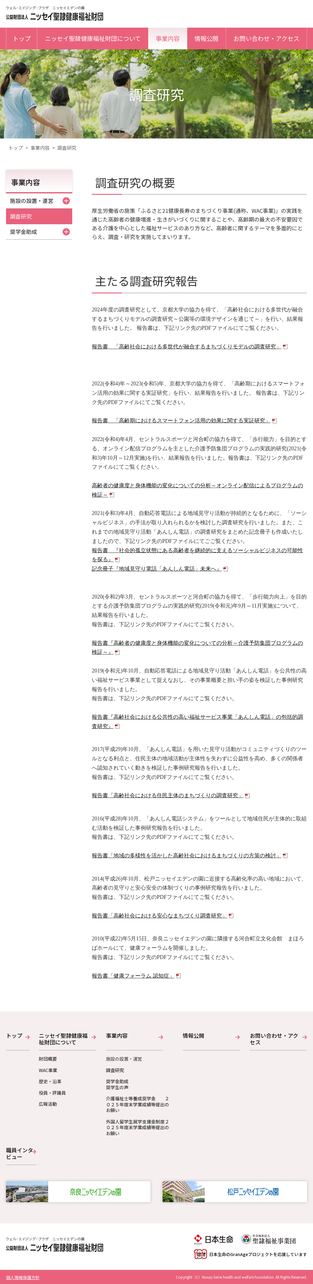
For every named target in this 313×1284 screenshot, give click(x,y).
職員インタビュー (19, 1153)
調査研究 (21, 216)
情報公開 (206, 38)
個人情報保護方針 (23, 1277)
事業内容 (168, 38)
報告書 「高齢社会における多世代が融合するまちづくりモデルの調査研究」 (186, 347)
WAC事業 (48, 1070)
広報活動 (48, 1104)
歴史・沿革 (50, 1081)
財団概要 (48, 1059)
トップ (22, 38)
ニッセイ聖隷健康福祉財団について (93, 38)
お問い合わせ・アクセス (266, 38)
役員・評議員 (52, 1093)
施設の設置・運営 (40, 200)
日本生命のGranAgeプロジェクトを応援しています (250, 1254)
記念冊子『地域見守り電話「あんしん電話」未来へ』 (157, 569)
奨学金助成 (40, 231)
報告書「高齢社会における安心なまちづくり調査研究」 (159, 916)
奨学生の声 (117, 1087)
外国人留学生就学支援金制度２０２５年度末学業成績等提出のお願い (137, 1127)
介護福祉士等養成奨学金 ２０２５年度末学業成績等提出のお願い (137, 1104)
